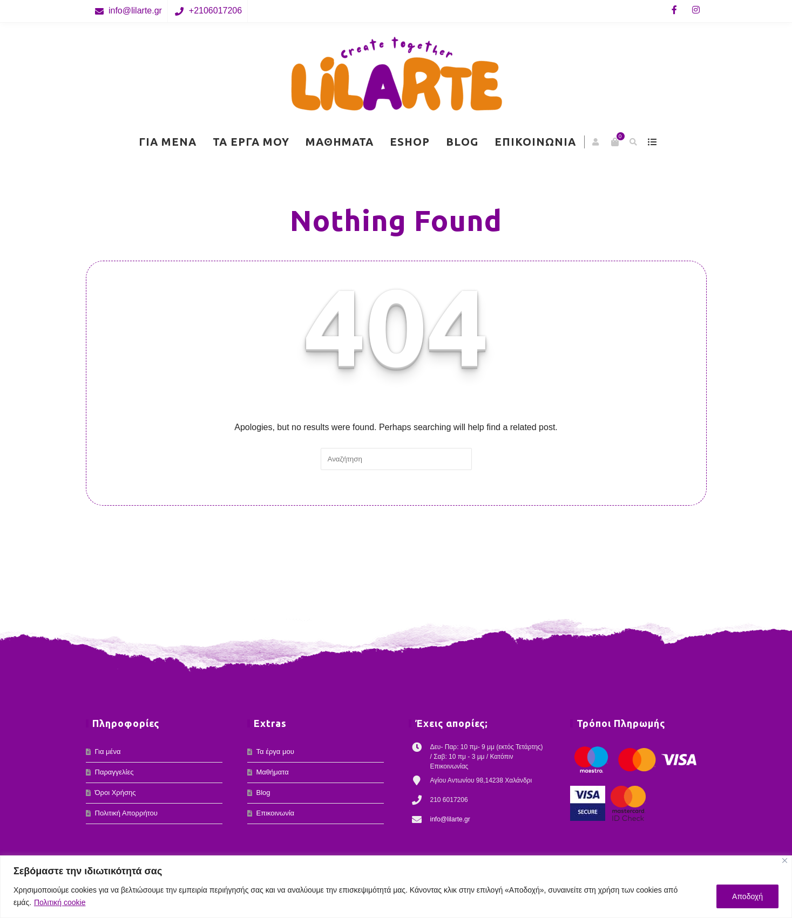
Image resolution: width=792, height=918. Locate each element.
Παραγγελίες (114, 772)
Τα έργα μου (251, 141)
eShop (410, 141)
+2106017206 (215, 10)
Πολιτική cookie (60, 902)
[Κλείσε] (784, 860)
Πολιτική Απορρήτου (126, 813)
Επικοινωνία (535, 141)
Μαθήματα (340, 141)
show (652, 142)
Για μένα (168, 141)
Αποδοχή (747, 896)
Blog (462, 141)
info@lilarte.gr (135, 10)
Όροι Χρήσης (115, 792)
